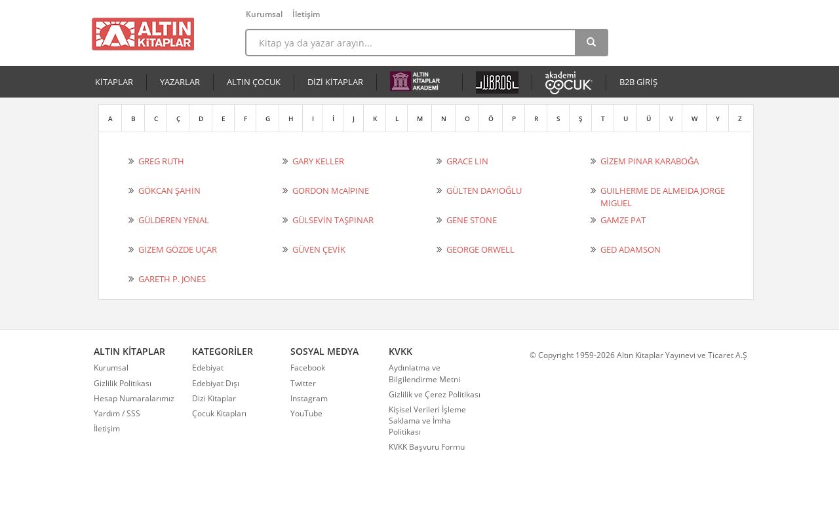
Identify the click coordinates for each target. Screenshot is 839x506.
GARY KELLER (318, 161)
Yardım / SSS (117, 413)
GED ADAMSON (630, 249)
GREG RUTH (161, 161)
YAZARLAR (180, 82)
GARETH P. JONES (172, 279)
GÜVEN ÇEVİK (318, 249)
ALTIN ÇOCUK (254, 82)
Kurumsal (264, 14)
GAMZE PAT (623, 220)
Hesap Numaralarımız (134, 398)
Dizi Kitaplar (214, 398)
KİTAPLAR (114, 82)
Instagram (309, 398)
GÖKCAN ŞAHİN (169, 190)
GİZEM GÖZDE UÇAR (177, 249)
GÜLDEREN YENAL (173, 220)
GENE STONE (471, 220)
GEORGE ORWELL (480, 249)
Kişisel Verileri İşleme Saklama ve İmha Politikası (427, 420)
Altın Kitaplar (143, 34)
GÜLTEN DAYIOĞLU (484, 190)
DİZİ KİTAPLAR (335, 82)
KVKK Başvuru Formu (427, 446)
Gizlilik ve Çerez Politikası (434, 394)
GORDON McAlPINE (330, 190)
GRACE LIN (467, 161)
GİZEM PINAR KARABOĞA (649, 161)
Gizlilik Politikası (122, 383)
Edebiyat (208, 367)
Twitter (303, 383)
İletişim (306, 14)
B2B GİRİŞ (638, 82)
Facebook (307, 367)
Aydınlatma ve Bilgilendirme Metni (424, 373)
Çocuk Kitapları (219, 413)
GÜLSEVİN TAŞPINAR (333, 220)
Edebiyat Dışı (215, 383)
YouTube (306, 413)
